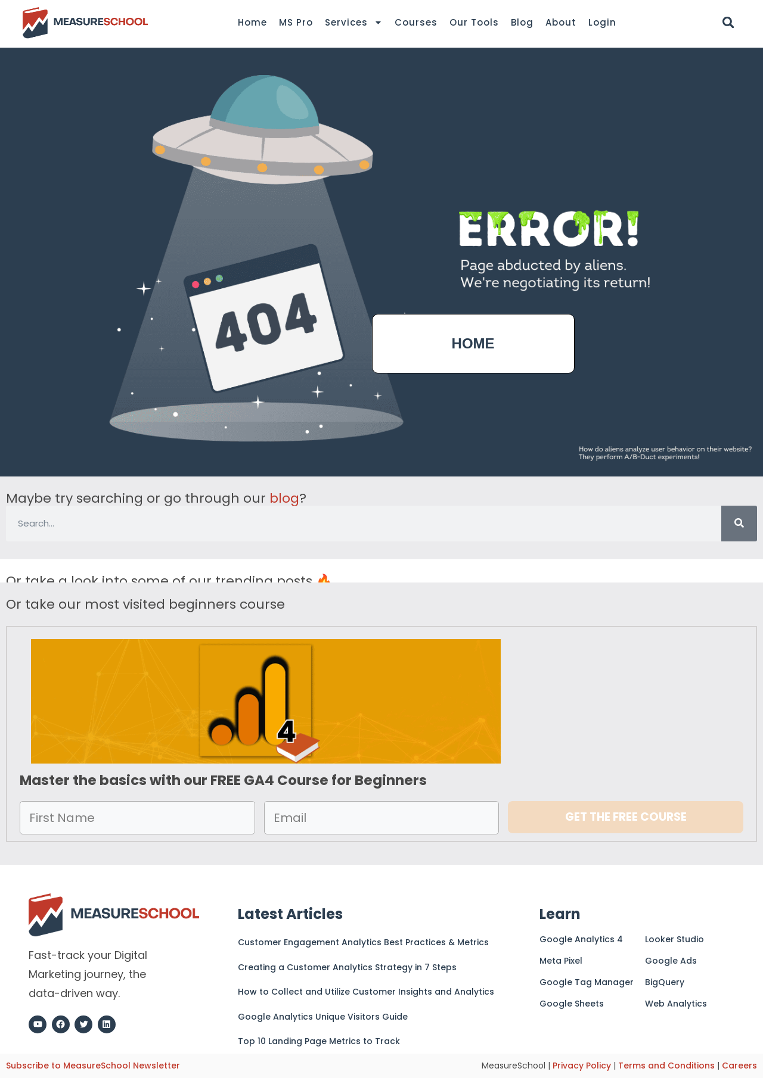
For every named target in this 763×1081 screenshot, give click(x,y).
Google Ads (671, 961)
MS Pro (296, 22)
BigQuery (664, 982)
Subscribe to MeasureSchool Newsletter (93, 1065)
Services (354, 23)
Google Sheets (571, 1004)
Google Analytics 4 (581, 939)
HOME (473, 343)
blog (284, 498)
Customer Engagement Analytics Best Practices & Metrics (363, 942)
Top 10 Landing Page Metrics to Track (319, 1041)
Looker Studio (674, 939)
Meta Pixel (560, 961)
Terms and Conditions (666, 1065)
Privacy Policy (582, 1065)
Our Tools (474, 22)
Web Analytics (676, 1004)
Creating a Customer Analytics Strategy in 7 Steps (347, 967)
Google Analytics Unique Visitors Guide (323, 1017)
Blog (522, 22)
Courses (416, 22)
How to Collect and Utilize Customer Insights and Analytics (366, 992)
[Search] (739, 523)
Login (602, 22)
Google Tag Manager (586, 982)
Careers (739, 1065)
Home (252, 22)
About (560, 22)
